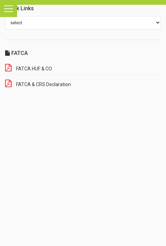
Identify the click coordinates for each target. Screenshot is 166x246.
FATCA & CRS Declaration (43, 84)
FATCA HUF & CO (34, 68)
